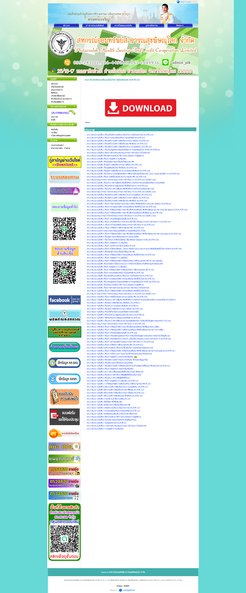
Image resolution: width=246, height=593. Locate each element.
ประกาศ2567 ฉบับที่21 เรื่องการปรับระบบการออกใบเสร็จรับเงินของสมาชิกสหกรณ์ (119, 354)
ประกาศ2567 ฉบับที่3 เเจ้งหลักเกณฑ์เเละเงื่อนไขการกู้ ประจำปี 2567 (113, 408)
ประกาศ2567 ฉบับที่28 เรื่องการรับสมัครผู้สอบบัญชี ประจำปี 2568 (112, 333)
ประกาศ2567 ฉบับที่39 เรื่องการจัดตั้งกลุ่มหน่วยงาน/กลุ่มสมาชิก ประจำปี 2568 (117, 297)
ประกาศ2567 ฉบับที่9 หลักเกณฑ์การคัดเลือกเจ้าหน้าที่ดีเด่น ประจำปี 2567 (115, 390)
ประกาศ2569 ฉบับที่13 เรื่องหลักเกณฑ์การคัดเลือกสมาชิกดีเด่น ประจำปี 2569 (117, 144)
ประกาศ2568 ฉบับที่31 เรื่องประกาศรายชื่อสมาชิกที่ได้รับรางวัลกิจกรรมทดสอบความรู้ (120, 189)
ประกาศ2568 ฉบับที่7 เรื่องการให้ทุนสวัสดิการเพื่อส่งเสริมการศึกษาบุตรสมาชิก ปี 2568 (120, 270)
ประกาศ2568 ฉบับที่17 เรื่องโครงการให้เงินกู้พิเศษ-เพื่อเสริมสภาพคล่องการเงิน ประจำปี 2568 (123, 240)
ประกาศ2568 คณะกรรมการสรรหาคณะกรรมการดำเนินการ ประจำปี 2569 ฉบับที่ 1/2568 (121, 216)
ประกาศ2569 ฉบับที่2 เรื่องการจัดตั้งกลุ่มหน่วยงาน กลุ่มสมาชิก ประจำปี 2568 (116, 177)
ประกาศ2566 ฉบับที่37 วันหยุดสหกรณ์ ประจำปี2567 (107, 423)
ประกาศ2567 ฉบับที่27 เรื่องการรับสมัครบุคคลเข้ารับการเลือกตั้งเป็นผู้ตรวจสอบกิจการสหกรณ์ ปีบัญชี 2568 (128, 336)
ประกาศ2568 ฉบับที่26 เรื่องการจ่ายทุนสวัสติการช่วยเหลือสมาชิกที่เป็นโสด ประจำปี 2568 (121, 207)
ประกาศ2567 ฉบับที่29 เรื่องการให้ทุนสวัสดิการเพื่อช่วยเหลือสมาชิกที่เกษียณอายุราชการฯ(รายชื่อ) (125, 330)
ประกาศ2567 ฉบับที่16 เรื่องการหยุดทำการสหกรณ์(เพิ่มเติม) (110, 369)
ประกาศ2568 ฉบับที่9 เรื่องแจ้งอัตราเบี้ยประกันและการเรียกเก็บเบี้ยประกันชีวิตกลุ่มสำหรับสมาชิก (125, 264)
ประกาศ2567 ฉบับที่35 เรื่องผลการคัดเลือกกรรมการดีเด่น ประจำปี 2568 (115, 309)
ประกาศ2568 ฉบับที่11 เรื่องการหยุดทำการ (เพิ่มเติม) (107, 258)
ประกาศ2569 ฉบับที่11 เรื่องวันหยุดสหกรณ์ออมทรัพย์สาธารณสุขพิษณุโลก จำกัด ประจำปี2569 (123, 150)
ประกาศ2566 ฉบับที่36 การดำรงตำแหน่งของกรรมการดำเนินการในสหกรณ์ (116, 426)
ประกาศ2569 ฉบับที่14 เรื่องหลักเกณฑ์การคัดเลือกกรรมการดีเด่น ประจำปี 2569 (118, 141)
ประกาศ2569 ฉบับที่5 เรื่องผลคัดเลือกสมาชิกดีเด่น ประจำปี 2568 (112, 168)
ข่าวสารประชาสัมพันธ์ (95, 26)
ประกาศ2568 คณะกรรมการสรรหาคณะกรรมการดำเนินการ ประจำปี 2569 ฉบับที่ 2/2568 (121, 192)
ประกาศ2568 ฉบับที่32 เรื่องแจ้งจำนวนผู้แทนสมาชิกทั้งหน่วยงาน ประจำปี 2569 (117, 186)
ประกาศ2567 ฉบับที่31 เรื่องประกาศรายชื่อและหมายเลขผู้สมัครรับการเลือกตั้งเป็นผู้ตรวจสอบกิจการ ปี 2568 (129, 321)
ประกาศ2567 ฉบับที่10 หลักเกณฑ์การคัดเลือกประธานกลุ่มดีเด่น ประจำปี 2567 (117, 387)
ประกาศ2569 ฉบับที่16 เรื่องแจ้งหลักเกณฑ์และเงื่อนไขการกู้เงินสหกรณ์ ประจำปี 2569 (120, 135)
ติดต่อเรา (180, 26)
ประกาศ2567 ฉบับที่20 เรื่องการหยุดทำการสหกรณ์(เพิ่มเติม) (110, 357)
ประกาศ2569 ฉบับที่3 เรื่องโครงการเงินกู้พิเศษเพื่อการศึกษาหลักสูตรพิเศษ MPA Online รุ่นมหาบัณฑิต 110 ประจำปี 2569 (133, 174)
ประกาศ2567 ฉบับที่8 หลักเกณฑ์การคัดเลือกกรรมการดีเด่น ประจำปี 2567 (116, 393)
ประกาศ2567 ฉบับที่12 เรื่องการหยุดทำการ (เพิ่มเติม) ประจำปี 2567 (113, 381)
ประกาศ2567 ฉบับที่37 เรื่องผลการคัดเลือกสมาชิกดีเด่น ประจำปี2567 (113, 303)
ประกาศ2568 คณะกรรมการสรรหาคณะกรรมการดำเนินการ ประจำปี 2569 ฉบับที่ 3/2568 (121, 180)
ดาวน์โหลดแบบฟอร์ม (123, 26)
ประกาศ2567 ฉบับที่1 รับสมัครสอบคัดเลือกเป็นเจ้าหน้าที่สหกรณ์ (112, 414)
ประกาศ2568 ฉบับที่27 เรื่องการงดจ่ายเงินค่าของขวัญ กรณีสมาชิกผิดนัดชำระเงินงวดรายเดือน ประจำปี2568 (129, 204)
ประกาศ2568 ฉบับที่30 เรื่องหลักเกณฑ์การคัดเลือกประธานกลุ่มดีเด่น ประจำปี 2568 (119, 195)
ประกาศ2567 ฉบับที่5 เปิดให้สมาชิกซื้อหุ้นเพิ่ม (104, 402)
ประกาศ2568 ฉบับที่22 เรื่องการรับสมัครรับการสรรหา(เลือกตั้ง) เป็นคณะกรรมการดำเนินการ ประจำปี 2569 (129, 222)
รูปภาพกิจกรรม (152, 26)
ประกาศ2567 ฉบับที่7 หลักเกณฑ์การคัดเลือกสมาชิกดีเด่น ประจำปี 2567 (115, 396)
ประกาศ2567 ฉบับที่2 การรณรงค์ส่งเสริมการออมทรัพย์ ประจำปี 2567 (113, 411)
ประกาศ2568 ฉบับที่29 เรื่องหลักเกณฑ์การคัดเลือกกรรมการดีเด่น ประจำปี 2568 (118, 198)
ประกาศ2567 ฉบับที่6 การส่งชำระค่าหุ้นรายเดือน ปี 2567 (109, 399)
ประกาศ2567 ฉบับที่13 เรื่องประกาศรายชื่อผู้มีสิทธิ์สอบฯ (108, 378)
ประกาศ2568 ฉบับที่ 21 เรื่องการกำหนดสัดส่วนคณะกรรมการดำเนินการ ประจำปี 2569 (120, 225)
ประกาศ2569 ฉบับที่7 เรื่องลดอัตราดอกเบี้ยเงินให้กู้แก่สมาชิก (110, 162)
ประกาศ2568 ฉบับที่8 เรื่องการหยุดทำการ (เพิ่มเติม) (107, 267)
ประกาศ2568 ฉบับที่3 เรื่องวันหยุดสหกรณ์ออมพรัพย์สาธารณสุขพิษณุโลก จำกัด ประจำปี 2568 (123, 282)
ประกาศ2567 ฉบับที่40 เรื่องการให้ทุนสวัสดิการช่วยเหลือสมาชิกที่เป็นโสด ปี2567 (118, 291)
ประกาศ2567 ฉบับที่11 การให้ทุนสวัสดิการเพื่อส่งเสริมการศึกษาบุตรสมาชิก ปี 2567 (119, 384)
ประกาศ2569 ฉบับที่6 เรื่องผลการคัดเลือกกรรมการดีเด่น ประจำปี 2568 (114, 165)
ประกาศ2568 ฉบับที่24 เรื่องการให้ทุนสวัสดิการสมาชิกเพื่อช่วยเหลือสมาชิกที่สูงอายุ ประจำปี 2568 (124, 213)
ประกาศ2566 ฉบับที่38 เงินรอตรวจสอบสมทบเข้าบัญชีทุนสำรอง (111, 420)
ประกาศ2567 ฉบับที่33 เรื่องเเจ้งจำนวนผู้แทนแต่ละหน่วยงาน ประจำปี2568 (115, 315)
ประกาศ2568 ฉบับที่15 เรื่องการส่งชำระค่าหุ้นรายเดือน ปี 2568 (111, 246)
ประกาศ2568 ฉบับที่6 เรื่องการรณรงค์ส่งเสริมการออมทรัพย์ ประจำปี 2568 (115, 273)
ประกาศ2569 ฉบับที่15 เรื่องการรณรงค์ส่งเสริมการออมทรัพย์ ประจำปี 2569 (116, 138)
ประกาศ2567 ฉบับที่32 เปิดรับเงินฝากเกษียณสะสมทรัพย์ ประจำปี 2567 (114, 318)
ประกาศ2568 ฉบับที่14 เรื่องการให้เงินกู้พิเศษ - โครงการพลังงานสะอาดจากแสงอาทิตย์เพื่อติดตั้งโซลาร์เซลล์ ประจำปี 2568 (134, 249)
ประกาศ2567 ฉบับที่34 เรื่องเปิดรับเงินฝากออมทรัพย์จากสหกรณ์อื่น (113, 312)
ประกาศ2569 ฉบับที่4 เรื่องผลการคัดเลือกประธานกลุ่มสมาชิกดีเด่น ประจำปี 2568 (118, 171)
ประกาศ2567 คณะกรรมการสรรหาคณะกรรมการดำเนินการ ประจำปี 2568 (116, 324)
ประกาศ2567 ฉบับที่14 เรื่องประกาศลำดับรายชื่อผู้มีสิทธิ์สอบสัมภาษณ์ (114, 375)
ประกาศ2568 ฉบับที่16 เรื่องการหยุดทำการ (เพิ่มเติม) (107, 243)
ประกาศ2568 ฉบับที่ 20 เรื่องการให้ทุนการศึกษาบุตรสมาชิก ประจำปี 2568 (115, 228)
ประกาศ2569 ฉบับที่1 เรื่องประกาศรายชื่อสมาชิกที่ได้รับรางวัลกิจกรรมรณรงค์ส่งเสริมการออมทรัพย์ (126, 183)
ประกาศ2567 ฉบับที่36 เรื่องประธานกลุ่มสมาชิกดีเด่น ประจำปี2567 (113, 306)
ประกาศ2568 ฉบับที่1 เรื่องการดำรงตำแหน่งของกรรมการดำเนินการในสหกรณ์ (118, 288)
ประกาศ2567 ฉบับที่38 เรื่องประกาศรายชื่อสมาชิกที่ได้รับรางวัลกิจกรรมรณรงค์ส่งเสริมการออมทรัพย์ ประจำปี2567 (131, 300)
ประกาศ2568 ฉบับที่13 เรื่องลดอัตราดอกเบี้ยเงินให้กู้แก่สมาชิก (111, 252)
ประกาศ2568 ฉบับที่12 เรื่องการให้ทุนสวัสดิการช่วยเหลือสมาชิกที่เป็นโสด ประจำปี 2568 (121, 255)
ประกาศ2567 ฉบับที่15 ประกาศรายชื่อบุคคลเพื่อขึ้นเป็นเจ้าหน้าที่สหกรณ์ (115, 372)
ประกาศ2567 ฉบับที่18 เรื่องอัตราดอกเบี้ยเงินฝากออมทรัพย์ (110, 363)
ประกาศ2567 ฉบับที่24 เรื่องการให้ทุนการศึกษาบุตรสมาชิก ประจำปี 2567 (115, 345)
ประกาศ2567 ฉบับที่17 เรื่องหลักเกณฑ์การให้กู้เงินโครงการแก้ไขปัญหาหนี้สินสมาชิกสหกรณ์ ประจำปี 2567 (128, 366)
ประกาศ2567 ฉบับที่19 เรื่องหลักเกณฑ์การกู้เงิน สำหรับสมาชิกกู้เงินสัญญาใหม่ (117, 360)
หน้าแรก (66, 26)
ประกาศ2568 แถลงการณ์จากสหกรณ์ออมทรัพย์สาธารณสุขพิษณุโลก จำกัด (116, 231)
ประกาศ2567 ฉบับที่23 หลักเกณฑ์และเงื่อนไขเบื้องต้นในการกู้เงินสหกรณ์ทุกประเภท (120, 348)
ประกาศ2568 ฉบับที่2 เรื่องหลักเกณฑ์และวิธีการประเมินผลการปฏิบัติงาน (115, 285)
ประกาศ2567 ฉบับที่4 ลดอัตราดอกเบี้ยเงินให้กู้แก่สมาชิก (109, 405)
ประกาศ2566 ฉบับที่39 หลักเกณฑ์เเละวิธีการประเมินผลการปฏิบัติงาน (114, 417)
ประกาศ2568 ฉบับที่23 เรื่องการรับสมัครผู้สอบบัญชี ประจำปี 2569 (112, 219)
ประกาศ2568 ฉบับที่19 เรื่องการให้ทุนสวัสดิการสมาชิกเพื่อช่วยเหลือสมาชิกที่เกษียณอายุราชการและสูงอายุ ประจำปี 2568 (134, 234)
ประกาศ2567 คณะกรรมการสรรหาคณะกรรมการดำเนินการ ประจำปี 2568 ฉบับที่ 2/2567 (121, 294)
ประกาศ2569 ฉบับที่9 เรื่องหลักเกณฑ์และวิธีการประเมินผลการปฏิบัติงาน (115, 156)
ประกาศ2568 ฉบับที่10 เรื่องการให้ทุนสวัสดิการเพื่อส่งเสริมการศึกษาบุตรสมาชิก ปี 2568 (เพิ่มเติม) (125, 261)
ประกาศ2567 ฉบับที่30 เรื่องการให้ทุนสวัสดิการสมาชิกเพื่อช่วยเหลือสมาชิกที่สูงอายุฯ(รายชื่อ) (123, 327)
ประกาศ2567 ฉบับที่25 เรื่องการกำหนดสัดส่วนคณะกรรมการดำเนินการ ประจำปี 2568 (120, 342)
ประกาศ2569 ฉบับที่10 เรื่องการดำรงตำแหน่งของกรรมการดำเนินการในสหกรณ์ (118, 153)
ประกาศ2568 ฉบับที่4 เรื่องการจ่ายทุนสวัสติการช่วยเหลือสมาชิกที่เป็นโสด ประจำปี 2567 (121, 279)
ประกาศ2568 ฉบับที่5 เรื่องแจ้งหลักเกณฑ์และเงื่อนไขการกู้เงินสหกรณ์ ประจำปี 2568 (120, 276)
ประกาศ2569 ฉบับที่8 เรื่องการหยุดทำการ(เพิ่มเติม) (106, 159)
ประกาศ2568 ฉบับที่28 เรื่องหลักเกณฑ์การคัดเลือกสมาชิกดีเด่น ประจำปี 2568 (117, 201)
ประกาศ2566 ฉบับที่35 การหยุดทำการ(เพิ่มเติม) (105, 429)
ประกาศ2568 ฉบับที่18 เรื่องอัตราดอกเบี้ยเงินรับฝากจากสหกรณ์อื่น (113, 237)
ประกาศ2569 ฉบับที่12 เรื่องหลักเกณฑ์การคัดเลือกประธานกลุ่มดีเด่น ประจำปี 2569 (119, 147)
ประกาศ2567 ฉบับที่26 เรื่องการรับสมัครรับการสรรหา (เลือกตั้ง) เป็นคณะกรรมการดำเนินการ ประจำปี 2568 (129, 339)
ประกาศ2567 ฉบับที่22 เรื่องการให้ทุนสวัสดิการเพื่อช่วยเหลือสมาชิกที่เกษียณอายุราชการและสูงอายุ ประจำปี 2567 (131, 351)
